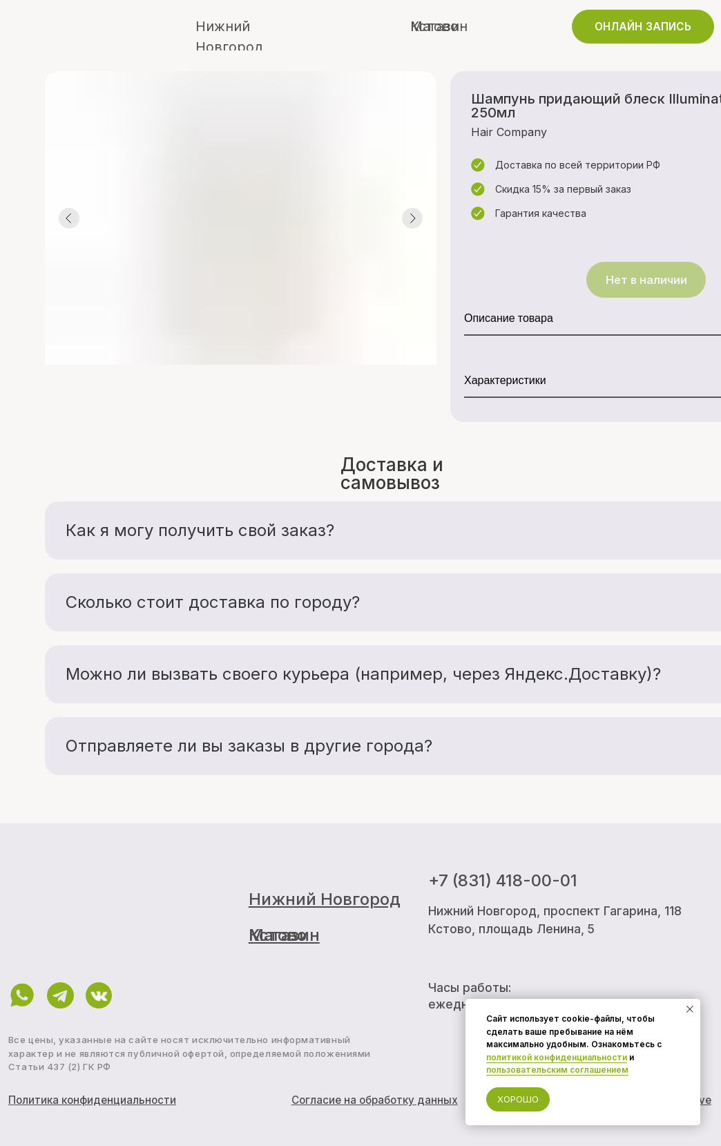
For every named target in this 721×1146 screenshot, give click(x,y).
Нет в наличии (646, 280)
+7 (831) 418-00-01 (502, 880)
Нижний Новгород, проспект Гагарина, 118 (555, 911)
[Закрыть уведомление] (690, 1009)
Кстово (434, 26)
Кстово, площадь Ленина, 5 (511, 928)
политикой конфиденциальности (556, 1057)
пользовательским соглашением (557, 1069)
